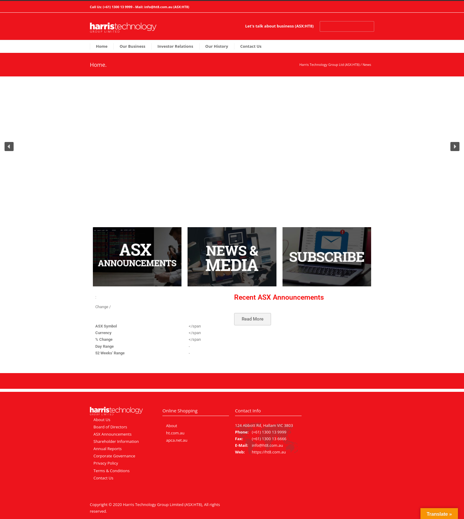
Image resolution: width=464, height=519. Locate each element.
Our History (216, 46)
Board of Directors (110, 427)
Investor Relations (175, 46)
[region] (232, 150)
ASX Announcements (112, 434)
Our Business (132, 46)
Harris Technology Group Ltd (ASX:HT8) (329, 64)
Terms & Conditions (111, 470)
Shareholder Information (116, 441)
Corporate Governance (114, 456)
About (171, 425)
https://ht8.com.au (269, 452)
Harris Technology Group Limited (153, 504)
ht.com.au (175, 433)
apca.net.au (177, 440)
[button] (9, 146)
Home (101, 46)
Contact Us (250, 46)
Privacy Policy (105, 463)
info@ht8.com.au (158, 7)
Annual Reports (107, 448)
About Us (101, 419)
